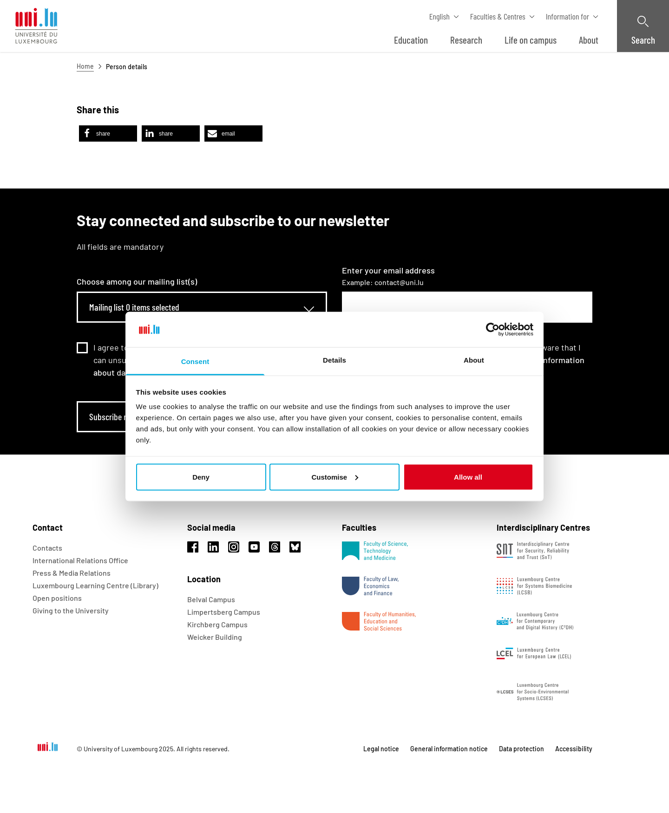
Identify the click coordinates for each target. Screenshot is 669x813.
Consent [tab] (195, 361)
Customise (334, 477)
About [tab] (474, 360)
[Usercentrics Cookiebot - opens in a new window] (492, 329)
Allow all (468, 477)
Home (85, 66)
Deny (201, 477)
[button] (108, 133)
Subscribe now (113, 416)
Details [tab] (334, 360)
